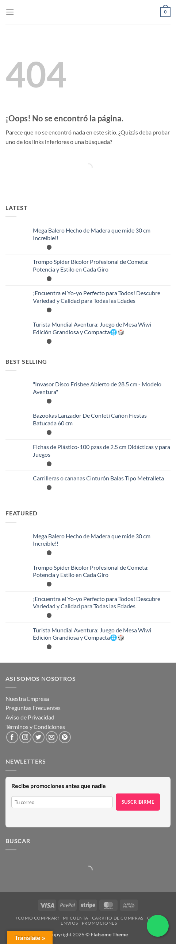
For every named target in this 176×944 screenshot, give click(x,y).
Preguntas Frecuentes (33, 707)
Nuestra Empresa (27, 698)
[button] (9, 12)
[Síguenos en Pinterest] (65, 737)
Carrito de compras (118, 918)
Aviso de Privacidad (29, 717)
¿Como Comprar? (38, 918)
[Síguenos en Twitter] (38, 737)
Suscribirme (138, 802)
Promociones (99, 923)
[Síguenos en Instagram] (25, 737)
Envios (69, 923)
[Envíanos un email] (52, 737)
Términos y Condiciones (35, 726)
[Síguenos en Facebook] (12, 737)
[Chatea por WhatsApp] (158, 926)
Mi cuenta (75, 918)
